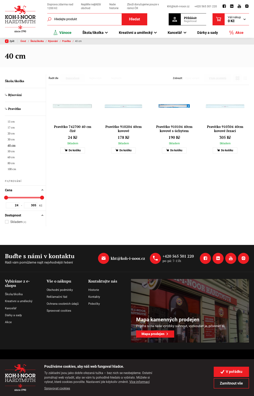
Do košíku (72, 150)
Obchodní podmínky (60, 290)
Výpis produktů (217, 78)
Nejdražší (116, 78)
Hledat (134, 19)
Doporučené (72, 78)
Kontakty (94, 297)
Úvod (23, 41)
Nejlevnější (95, 78)
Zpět (9, 41)
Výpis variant (192, 78)
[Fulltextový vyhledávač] (97, 19)
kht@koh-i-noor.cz (178, 6)
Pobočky (94, 304)
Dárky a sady (207, 32)
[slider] (6, 198)
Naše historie (113, 6)
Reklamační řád (57, 297)
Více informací (139, 382)
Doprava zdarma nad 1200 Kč (60, 6)
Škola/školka (37, 41)
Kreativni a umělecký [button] (136, 32)
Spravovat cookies (59, 310)
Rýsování (53, 41)
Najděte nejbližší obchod (91, 6)
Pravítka (66, 41)
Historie (93, 290)
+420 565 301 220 (205, 6)
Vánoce (62, 32)
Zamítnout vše (231, 383)
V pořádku (231, 372)
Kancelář (10, 308)
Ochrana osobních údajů (63, 304)
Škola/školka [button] (93, 32)
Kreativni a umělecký (18, 301)
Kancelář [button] (175, 32)
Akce (236, 32)
